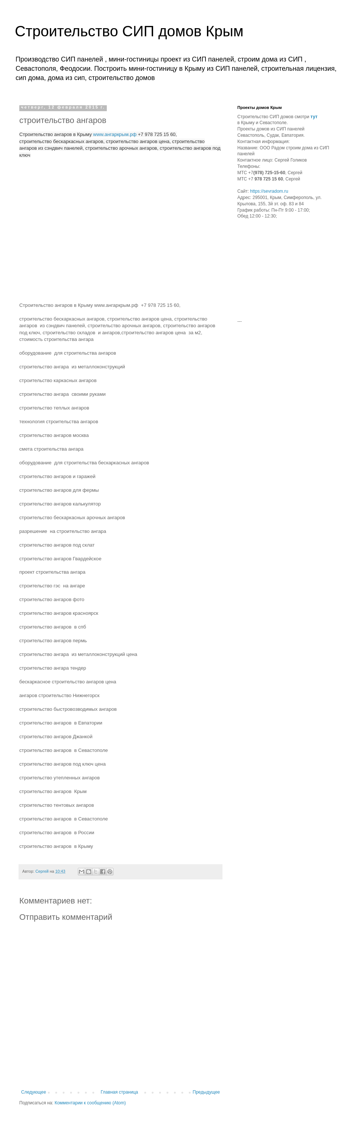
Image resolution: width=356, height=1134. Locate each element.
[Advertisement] (283, 272)
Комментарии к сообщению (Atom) (90, 1102)
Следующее (33, 1092)
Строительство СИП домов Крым (129, 31)
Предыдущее (206, 1092)
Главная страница (119, 1092)
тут (313, 116)
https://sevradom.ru (269, 191)
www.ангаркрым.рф (114, 134)
